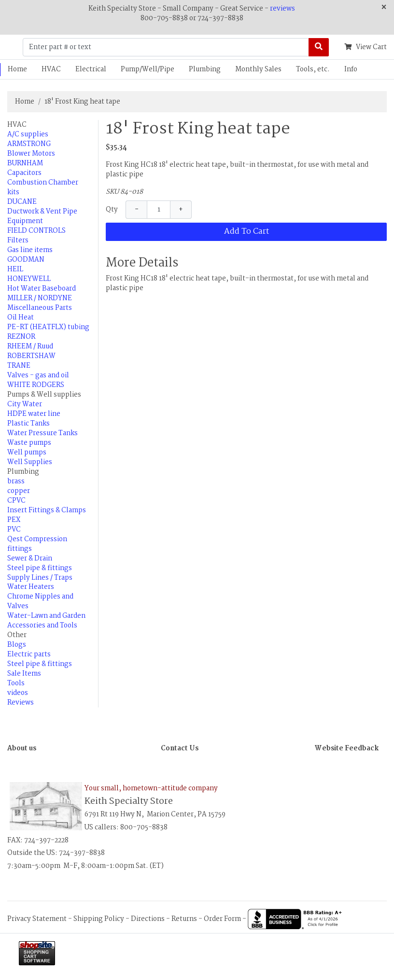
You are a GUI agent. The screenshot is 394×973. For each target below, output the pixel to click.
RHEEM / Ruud (30, 346)
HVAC (51, 69)
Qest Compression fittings (37, 544)
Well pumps (26, 452)
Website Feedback (346, 748)
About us (21, 748)
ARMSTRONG (29, 144)
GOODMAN (25, 260)
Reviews (20, 702)
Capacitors (24, 173)
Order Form (222, 919)
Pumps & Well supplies (44, 395)
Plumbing (205, 69)
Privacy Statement (37, 919)
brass (16, 481)
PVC (14, 529)
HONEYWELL (29, 279)
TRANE (18, 366)
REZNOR (21, 337)
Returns (184, 919)
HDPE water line (33, 414)
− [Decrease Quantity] (137, 209)
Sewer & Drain (29, 558)
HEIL (15, 269)
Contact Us (179, 748)
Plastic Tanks (28, 423)
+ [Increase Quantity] (181, 209)
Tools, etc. (313, 69)
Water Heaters (30, 587)
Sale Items (24, 674)
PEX (13, 520)
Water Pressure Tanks (42, 433)
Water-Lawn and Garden (46, 616)
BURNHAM (25, 163)
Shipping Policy (98, 919)
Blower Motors (31, 154)
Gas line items (30, 250)
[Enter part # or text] (166, 47)
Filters (17, 240)
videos (17, 693)
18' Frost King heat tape (82, 101)
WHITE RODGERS (35, 385)
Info (350, 69)
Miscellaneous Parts (39, 308)
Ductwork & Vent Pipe (42, 211)
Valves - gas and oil (38, 375)
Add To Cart (246, 231)
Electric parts (29, 654)
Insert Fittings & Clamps (46, 510)
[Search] (319, 47)
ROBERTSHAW (31, 356)
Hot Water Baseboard (41, 288)
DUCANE (22, 202)
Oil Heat (20, 317)
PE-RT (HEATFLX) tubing (48, 327)
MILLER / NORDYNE (39, 298)
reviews (282, 8)
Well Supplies (29, 462)
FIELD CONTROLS (36, 231)
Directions (148, 919)
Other (17, 635)
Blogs (16, 645)
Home (24, 101)
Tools (16, 683)
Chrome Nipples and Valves (40, 601)
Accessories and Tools (42, 625)
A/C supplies (27, 134)
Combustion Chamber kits (42, 187)
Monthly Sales (258, 69)
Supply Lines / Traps (39, 578)
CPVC (16, 501)
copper (18, 491)
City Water (24, 404)
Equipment (25, 221)
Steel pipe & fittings (39, 568)
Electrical (90, 69)
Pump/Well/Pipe (147, 69)
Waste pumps (29, 443)
